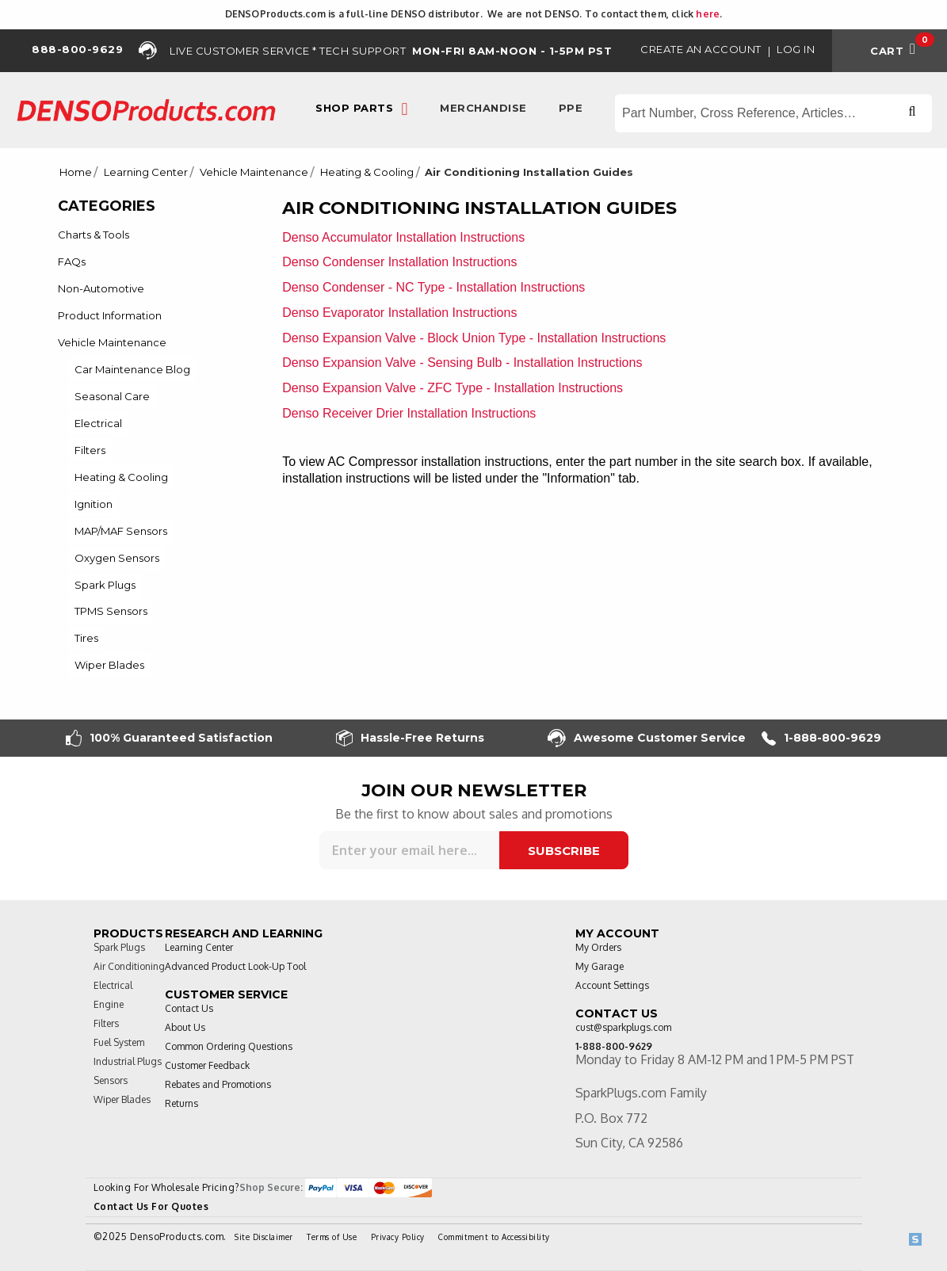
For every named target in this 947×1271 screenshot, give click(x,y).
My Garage (599, 966)
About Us (185, 1027)
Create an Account (701, 49)
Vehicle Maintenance (254, 172)
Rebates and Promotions (218, 1084)
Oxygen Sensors (116, 558)
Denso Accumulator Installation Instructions (403, 237)
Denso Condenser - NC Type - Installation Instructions (433, 287)
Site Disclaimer (264, 1237)
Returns (181, 1103)
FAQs (72, 261)
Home (75, 172)
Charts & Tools (93, 234)
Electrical (98, 423)
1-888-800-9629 (821, 738)
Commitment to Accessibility (494, 1237)
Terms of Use (332, 1237)
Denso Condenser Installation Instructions (399, 262)
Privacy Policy (398, 1237)
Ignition (93, 504)
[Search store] (773, 113)
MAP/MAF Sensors (120, 531)
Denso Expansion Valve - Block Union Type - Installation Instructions (474, 338)
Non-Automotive (101, 288)
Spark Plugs (105, 584)
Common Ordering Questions (228, 1046)
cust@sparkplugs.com (623, 1027)
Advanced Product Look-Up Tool (235, 966)
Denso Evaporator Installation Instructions (399, 312)
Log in (796, 49)
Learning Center (146, 172)
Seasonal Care (112, 396)
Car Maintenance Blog (132, 369)
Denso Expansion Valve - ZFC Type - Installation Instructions (452, 388)
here (708, 14)
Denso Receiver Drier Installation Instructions (409, 413)
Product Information (110, 315)
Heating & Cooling (367, 172)
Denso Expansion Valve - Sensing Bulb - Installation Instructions (462, 362)
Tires (86, 638)
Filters (89, 450)
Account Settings (612, 985)
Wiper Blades (109, 664)
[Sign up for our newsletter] (409, 850)
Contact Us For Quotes (151, 1206)
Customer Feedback (207, 1065)
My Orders (598, 947)
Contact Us (189, 1008)
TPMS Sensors (110, 611)
